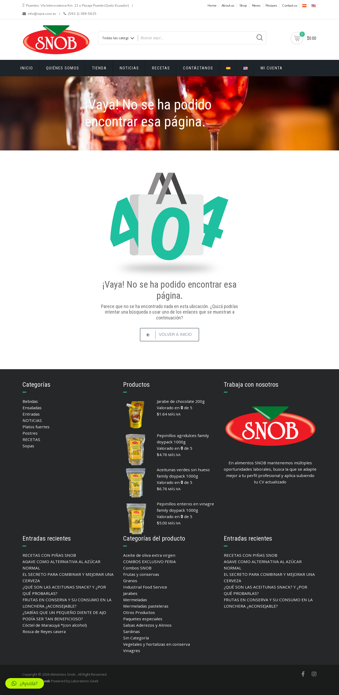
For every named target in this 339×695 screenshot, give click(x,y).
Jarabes (130, 593)
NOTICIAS (32, 420)
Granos (130, 580)
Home (212, 5)
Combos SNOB (137, 568)
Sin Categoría (136, 637)
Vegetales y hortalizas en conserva (156, 644)
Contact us (289, 5)
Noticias (129, 68)
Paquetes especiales (142, 618)
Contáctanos (198, 68)
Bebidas (30, 401)
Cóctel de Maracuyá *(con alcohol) (55, 625)
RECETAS (161, 68)
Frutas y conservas (141, 574)
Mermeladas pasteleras (145, 606)
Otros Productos (139, 612)
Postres (30, 433)
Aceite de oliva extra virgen (149, 555)
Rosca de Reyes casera (44, 631)
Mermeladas (135, 599)
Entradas (31, 414)
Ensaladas (32, 407)
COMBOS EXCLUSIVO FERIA (149, 561)
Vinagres (131, 650)
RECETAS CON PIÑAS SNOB (49, 555)
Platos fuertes (36, 426)
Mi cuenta (272, 68)
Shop (243, 5)
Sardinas (131, 631)
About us (227, 5)
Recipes (271, 5)
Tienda (99, 68)
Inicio (26, 68)
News (256, 5)
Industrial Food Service (145, 587)
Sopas (28, 445)
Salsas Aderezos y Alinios (147, 625)
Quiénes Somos (62, 68)
